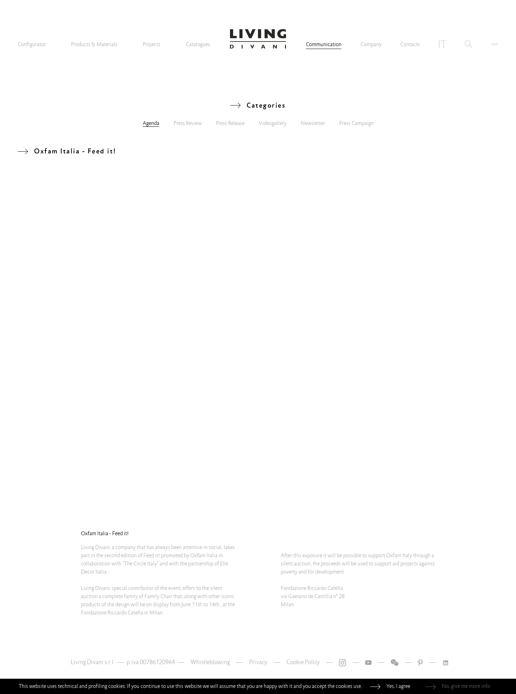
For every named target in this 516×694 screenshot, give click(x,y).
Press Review (188, 123)
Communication (323, 44)
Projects (151, 44)
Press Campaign (356, 123)
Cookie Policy (303, 662)
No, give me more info (466, 686)
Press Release (230, 123)
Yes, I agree (398, 686)
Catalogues (198, 44)
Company (371, 44)
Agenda (151, 123)
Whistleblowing (210, 662)
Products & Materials (94, 44)
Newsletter (313, 123)
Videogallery (272, 123)
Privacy (258, 662)
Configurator (32, 44)
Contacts (410, 44)
